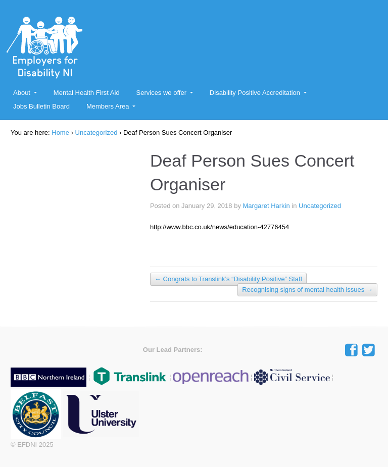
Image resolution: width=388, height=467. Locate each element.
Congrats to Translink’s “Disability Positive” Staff (228, 279)
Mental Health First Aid (87, 92)
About (21, 92)
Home (60, 132)
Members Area (107, 106)
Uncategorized (96, 132)
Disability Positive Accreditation (255, 92)
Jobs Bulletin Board (41, 106)
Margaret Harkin (266, 206)
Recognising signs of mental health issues (307, 289)
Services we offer (161, 92)
